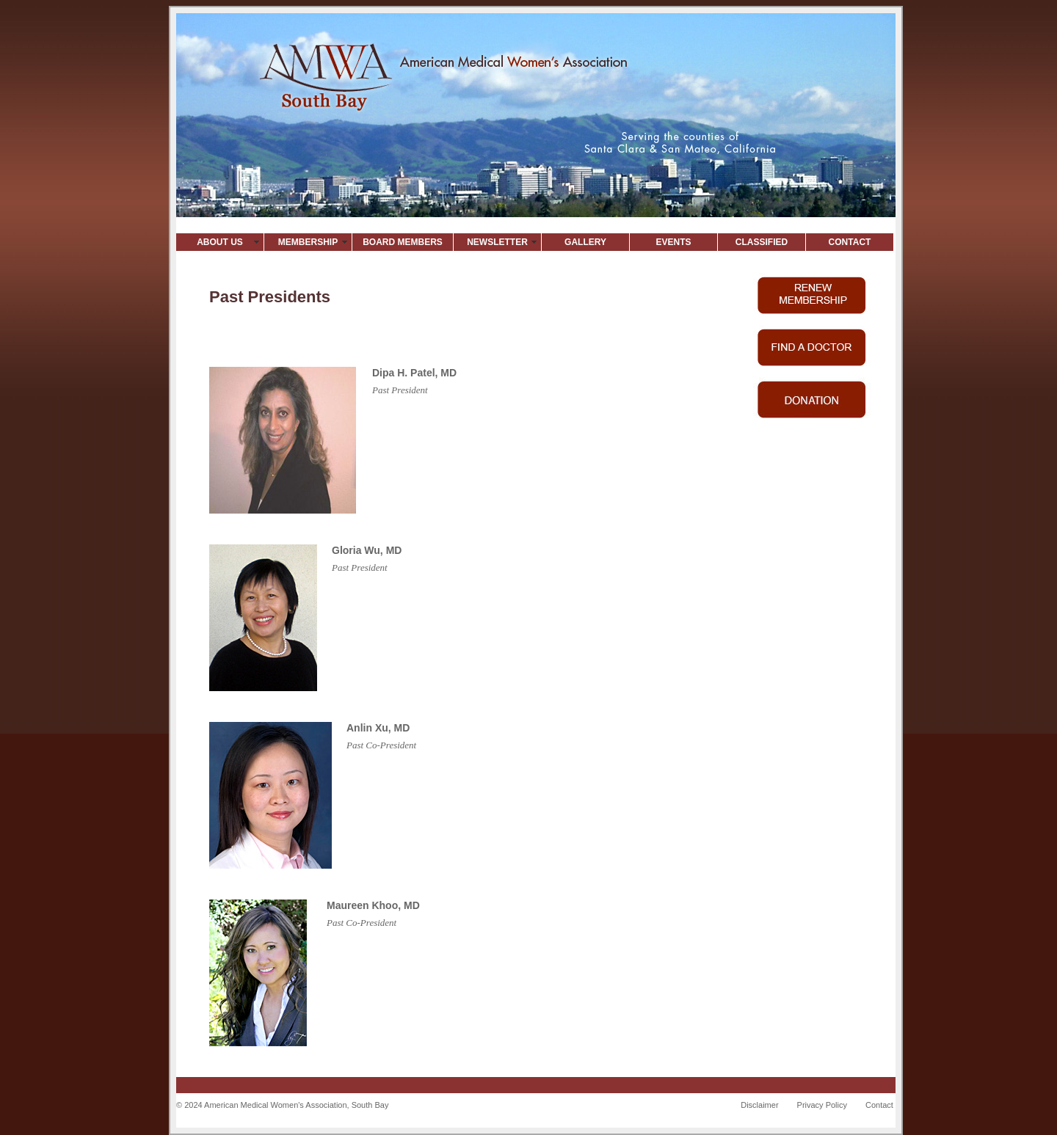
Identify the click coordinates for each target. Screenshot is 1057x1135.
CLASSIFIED (761, 242)
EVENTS (673, 242)
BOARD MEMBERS (403, 242)
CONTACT (850, 242)
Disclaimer (759, 1105)
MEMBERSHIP (308, 242)
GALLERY (585, 242)
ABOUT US (220, 242)
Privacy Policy (822, 1105)
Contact (879, 1105)
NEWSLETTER (497, 242)
